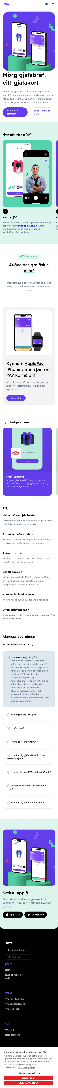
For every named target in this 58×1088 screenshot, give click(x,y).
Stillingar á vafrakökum (28, 1073)
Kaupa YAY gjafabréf (12, 112)
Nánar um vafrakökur (26, 1067)
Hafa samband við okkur (18, 644)
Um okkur (10, 1030)
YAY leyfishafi (12, 1009)
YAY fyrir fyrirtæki (14, 999)
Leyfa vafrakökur (28, 1083)
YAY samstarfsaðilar (15, 1004)
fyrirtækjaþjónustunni (26, 225)
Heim (8, 970)
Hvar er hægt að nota (42, 112)
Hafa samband (12, 1035)
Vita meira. (16, 398)
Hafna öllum (28, 1078)
